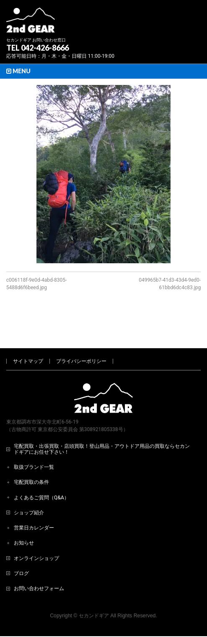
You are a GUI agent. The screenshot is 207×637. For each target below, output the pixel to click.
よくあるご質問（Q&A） (41, 470)
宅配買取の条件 (31, 454)
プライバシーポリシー (81, 333)
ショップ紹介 (29, 485)
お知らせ (24, 515)
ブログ (21, 546)
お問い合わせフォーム (39, 561)
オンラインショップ (36, 531)
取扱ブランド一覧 (34, 439)
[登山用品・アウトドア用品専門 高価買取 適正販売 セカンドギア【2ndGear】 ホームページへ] (30, 23)
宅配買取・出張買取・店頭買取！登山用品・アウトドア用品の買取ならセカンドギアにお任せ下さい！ (102, 421)
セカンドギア (94, 588)
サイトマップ (28, 333)
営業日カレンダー (34, 500)
